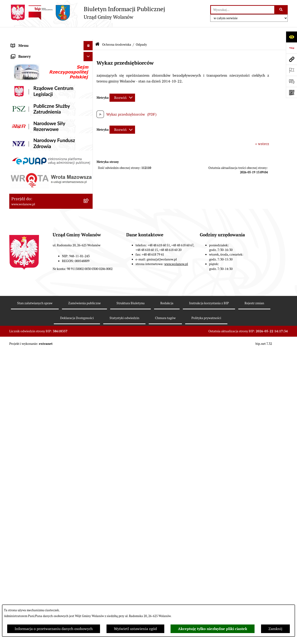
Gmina (16, 51)
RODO (16, 42)
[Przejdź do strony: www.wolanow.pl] (291, 59)
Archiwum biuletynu (28, 374)
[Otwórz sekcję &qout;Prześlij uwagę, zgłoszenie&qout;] (291, 81)
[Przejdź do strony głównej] (87, 13)
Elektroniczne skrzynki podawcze (38, 355)
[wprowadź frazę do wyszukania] (242, 9)
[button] (89, 52)
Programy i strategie (28, 153)
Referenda (19, 200)
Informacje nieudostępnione (34, 364)
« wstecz (262, 131)
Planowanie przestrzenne (32, 163)
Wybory (17, 190)
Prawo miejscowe (25, 107)
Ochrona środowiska (28, 209)
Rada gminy (21, 70)
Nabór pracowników (27, 327)
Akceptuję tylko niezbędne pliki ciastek (212, 628)
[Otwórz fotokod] (291, 92)
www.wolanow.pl (176, 592)
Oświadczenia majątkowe (32, 144)
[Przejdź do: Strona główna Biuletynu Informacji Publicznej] (97, 32)
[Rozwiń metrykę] (122, 85)
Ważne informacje (26, 61)
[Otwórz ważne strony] (291, 70)
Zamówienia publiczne (30, 172)
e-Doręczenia (22, 346)
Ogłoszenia (20, 98)
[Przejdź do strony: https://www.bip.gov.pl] (291, 48)
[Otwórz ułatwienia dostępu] (291, 36)
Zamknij (275, 628)
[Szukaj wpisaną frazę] (281, 9)
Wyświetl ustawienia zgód (135, 628)
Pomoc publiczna (25, 135)
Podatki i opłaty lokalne (31, 126)
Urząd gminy (21, 79)
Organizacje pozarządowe (32, 318)
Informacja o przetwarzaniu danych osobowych (54, 628)
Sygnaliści (19, 337)
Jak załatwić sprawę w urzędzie (36, 88)
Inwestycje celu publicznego (34, 181)
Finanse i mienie (25, 116)
